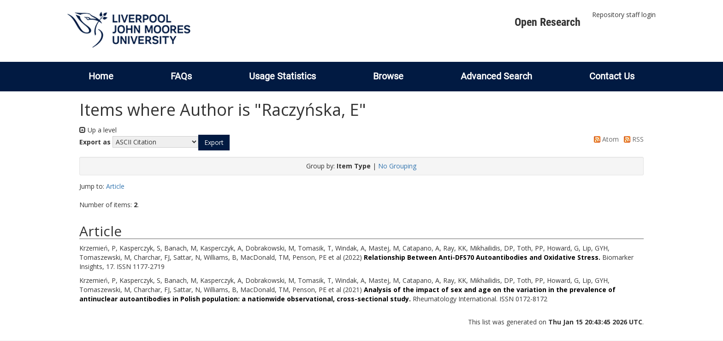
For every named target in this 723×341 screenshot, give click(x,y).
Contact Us (611, 76)
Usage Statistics (282, 76)
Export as (95, 142)
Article (115, 186)
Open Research (548, 22)
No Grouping (397, 166)
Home (101, 76)
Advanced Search (496, 76)
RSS (632, 139)
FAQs (181, 76)
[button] (214, 142)
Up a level (98, 130)
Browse (388, 76)
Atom (605, 139)
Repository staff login (624, 14)
